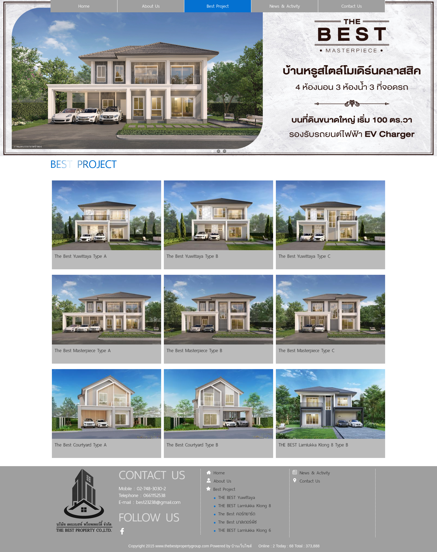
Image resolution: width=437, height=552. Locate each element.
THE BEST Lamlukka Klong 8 (242, 506)
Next (432, 78)
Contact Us (351, 6)
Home (84, 6)
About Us (151, 6)
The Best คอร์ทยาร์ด (234, 514)
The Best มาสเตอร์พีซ (235, 522)
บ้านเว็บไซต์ (241, 546)
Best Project (218, 6)
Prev (4, 78)
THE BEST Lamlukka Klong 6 (242, 530)
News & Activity (285, 6)
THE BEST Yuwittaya (234, 497)
